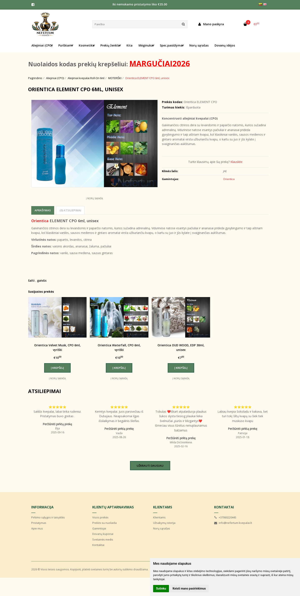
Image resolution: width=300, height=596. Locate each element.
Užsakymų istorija (164, 523)
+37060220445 (225, 517)
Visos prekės (100, 517)
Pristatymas (38, 523)
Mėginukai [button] (146, 45)
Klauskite (236, 162)
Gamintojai (99, 528)
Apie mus (37, 528)
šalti (31, 280)
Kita (129, 45)
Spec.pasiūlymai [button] (171, 45)
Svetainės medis (102, 539)
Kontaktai (98, 545)
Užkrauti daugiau (150, 465)
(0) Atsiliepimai (70, 210)
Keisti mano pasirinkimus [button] (189, 588)
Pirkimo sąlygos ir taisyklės (48, 517)
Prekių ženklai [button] (110, 45)
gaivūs (41, 280)
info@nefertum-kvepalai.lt (233, 523)
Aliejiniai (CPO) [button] (41, 45)
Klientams (162, 507)
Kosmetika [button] (86, 45)
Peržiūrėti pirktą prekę (57, 424)
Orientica (40, 220)
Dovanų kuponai (102, 534)
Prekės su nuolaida (104, 523)
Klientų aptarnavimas (113, 507)
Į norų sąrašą (94, 198)
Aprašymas (43, 210)
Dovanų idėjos (225, 45)
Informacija (42, 507)
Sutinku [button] (161, 588)
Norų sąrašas (199, 45)
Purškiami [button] (65, 45)
